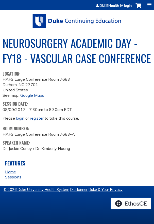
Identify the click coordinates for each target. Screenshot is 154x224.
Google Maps (32, 95)
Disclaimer (79, 189)
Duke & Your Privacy (106, 189)
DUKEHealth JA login (115, 5)
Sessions (13, 176)
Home (10, 171)
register (37, 118)
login (20, 118)
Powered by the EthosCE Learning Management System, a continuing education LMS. (130, 203)
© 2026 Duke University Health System (36, 189)
